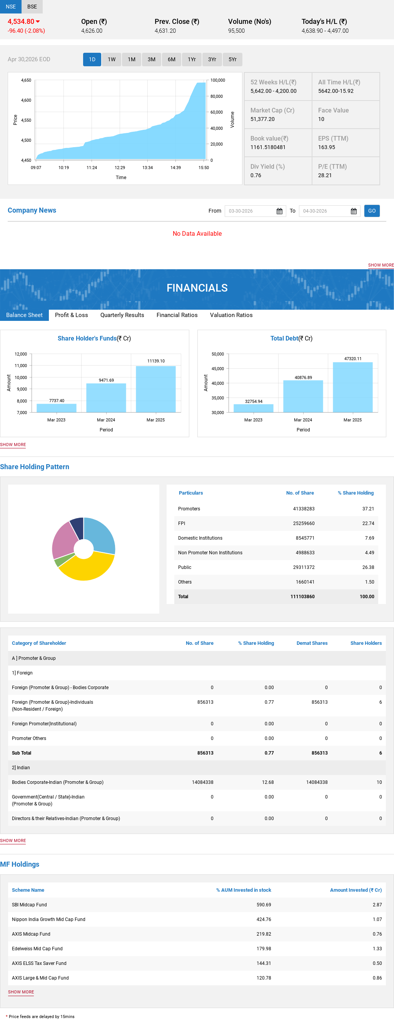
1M (131, 59)
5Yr (233, 59)
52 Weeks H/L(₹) (273, 82)
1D (92, 59)
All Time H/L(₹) (339, 82)
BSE (32, 6)
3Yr (212, 59)
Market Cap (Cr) (272, 110)
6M (171, 59)
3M (151, 59)
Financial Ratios (177, 315)
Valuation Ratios (231, 315)
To (293, 211)
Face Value (333, 110)
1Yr (192, 59)
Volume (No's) (249, 21)
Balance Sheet (24, 315)
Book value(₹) (269, 138)
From (215, 211)
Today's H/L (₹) (324, 21)
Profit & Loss (71, 315)
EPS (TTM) (333, 138)
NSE (11, 6)
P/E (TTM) (332, 166)
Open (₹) (94, 21)
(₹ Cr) (124, 338)
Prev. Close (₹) (177, 21)
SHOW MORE (381, 265)
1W (111, 59)
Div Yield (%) (267, 166)
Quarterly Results (122, 315)
